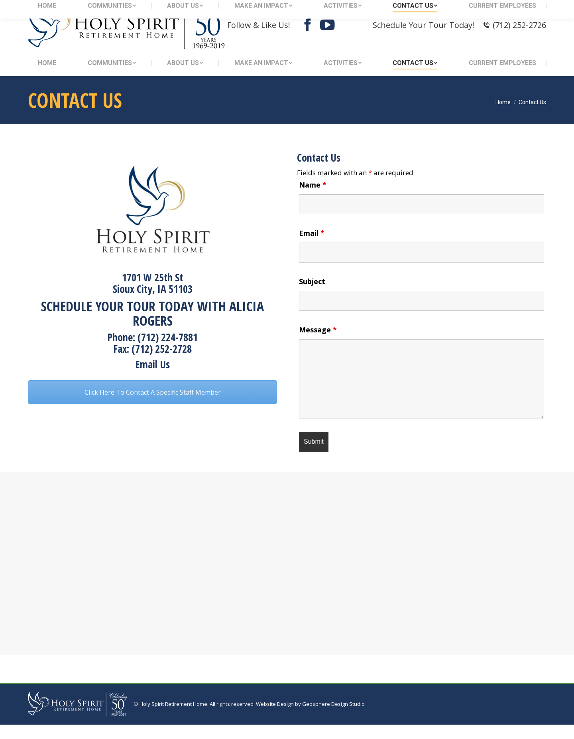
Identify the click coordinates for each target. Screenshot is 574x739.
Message (318, 344)
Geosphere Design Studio (333, 718)
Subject (312, 295)
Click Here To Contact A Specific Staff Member (153, 406)
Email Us (152, 378)
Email (311, 247)
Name (312, 199)
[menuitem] (47, 77)
